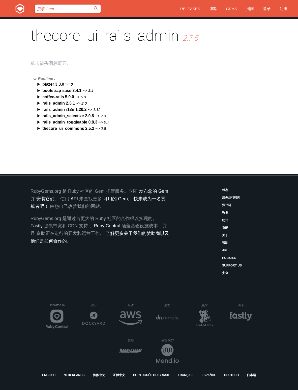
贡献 (225, 227)
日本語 (251, 375)
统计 (225, 220)
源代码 (226, 205)
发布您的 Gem (153, 191)
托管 (134, 305)
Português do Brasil (151, 375)
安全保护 (170, 340)
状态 (225, 190)
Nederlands (74, 375)
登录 (267, 9)
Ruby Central (107, 225)
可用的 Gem (115, 198)
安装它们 (45, 198)
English (48, 375)
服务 (245, 305)
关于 (225, 235)
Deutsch (231, 375)
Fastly (37, 225)
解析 (171, 305)
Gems (231, 9)
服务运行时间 (231, 197)
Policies (229, 258)
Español (209, 375)
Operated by (58, 306)
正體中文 (119, 375)
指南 (250, 9)
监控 (208, 305)
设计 (98, 305)
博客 (213, 9)
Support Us (232, 265)
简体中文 (99, 375)
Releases (190, 9)
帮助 (225, 243)
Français (186, 375)
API (224, 250)
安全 (225, 273)
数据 (225, 212)
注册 (283, 9)
